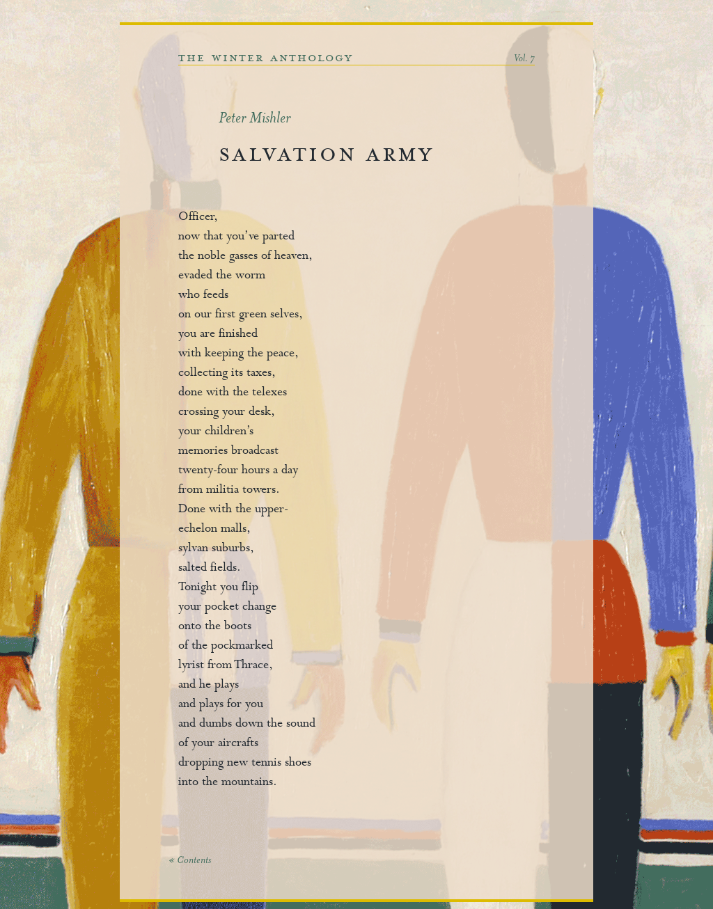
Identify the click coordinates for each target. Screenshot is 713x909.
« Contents (190, 861)
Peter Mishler (254, 119)
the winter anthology (265, 57)
